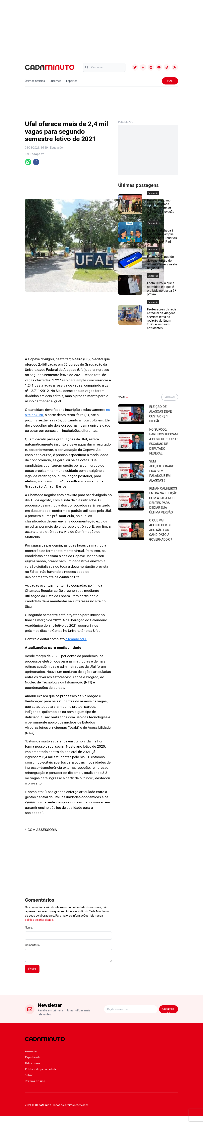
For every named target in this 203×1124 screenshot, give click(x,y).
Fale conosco (33, 1063)
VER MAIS (170, 397)
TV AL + (170, 80)
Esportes (71, 80)
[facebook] (36, 162)
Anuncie (31, 1051)
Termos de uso (35, 1081)
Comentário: (32, 945)
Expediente (32, 1057)
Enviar (32, 969)
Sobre (29, 1075)
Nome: (29, 927)
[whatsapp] (28, 162)
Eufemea (55, 80)
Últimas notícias (35, 80)
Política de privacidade (41, 1069)
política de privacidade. (39, 919)
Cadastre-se (168, 1010)
